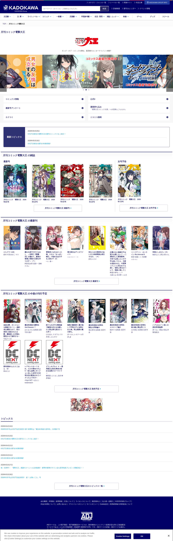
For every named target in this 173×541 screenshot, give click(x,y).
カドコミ (9, 117)
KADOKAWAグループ (123, 501)
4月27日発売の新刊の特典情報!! (12, 448)
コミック (46, 17)
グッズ (152, 17)
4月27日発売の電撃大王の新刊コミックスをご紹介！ (20, 439)
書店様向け (96, 501)
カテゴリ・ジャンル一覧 (97, 2)
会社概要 (44, 501)
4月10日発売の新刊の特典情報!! (12, 458)
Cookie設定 (104, 504)
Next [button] (169, 73)
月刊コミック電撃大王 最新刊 (85, 281)
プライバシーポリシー (77, 504)
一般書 (60, 17)
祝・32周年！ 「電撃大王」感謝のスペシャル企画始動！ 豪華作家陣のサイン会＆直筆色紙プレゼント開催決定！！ (42, 468)
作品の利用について (48, 504)
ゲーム (139, 17)
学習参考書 (86, 17)
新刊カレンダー (129, 9)
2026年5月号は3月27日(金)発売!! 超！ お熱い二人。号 (21, 477)
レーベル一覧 (115, 2)
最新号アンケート (13, 108)
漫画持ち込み (127, 108)
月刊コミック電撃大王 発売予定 (85, 389)
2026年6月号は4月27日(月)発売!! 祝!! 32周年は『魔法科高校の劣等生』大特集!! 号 (30, 429)
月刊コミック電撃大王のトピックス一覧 (86, 486)
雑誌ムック (113, 17)
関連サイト (128, 2)
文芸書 (7, 17)
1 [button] (84, 90)
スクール (165, 17)
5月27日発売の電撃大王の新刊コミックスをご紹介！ (47, 134)
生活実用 (100, 17)
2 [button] (86, 90)
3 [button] (89, 90)
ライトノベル (34, 17)
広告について (69, 501)
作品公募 (139, 2)
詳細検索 (115, 9)
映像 (126, 17)
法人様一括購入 (107, 501)
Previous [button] (3, 73)
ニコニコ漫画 (96, 117)
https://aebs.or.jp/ (77, 529)
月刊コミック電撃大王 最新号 (57, 208)
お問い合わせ (62, 504)
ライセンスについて (83, 501)
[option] (86, 71)
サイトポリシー (92, 504)
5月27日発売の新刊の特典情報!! (39, 144)
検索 (104, 9)
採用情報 (59, 501)
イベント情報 (144, 9)
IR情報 (51, 501)
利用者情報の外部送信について (121, 504)
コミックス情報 (12, 99)
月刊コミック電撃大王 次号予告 (143, 208)
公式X (92, 99)
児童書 (73, 17)
